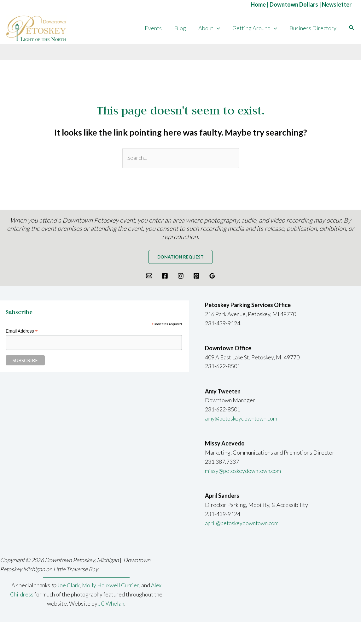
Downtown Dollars (294, 4)
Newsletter (337, 4)
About (212, 28)
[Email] (149, 276)
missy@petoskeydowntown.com (243, 471)
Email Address (22, 332)
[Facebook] (165, 276)
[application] (219, 28)
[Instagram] (181, 276)
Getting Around (256, 28)
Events (157, 28)
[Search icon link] (352, 28)
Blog (183, 28)
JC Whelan (111, 603)
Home (258, 4)
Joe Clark (67, 585)
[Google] (212, 276)
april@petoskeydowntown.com (242, 523)
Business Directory (313, 28)
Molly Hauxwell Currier (110, 585)
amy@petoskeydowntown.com (241, 419)
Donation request (180, 257)
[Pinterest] (196, 276)
